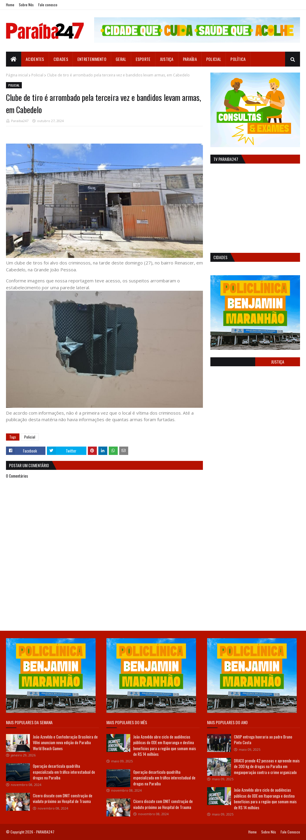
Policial (37, 75)
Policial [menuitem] (213, 59)
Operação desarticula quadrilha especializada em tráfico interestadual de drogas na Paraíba (64, 772)
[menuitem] (13, 59)
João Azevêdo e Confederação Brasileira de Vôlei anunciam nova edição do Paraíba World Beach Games (65, 742)
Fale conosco (47, 4)
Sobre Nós (26, 4)
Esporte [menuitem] (143, 59)
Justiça (277, 362)
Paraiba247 (19, 121)
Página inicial (17, 75)
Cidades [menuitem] (60, 59)
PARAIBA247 (45, 831)
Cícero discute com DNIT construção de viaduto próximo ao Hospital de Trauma (62, 798)
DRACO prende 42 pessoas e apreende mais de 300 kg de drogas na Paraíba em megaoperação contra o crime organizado (267, 766)
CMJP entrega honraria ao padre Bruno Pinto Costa (263, 740)
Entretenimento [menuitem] (91, 59)
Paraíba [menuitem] (190, 59)
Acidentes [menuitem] (35, 59)
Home (10, 4)
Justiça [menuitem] (167, 59)
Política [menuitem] (238, 59)
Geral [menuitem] (121, 59)
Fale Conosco (290, 831)
